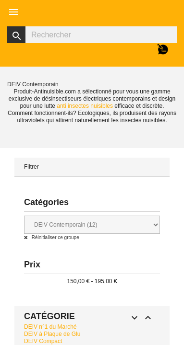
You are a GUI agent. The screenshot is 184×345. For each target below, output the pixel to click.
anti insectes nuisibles (85, 106)
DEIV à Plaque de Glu (52, 334)
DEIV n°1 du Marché (50, 326)
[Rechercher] (92, 34)
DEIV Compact (43, 341)
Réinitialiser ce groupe (54, 237)
